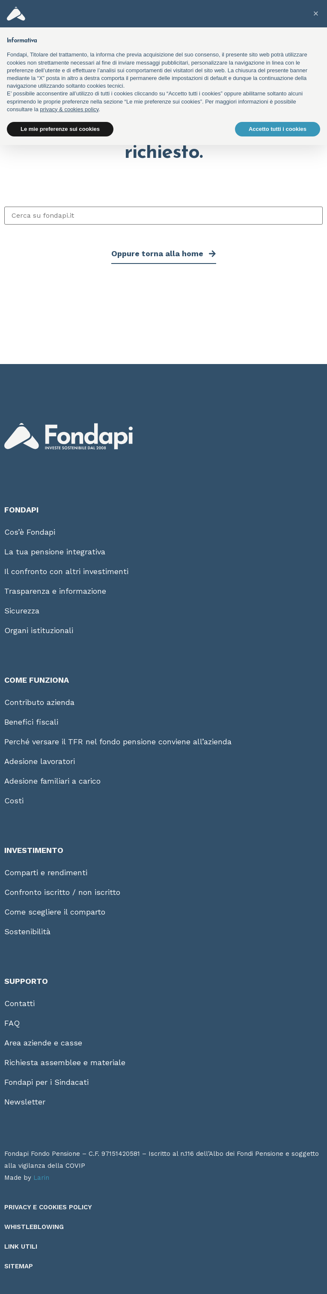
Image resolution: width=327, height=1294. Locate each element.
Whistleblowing (34, 1227)
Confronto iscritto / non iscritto (62, 892)
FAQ (12, 1023)
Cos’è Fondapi (29, 531)
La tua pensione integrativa (54, 551)
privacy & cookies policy (69, 109)
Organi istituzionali (38, 630)
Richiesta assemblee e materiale (64, 1062)
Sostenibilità (27, 931)
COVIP (75, 1166)
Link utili (20, 1246)
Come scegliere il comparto (54, 911)
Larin (41, 1177)
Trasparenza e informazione (55, 590)
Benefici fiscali (31, 721)
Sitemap (18, 1266)
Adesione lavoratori (39, 761)
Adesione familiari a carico (52, 780)
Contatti (19, 1003)
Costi (14, 800)
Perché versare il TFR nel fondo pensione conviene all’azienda (118, 741)
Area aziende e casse (43, 1042)
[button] (316, 14)
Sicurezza (21, 610)
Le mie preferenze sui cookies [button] (60, 129)
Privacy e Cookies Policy (48, 1207)
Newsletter (24, 1101)
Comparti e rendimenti (45, 872)
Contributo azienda (39, 702)
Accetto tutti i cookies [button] (277, 129)
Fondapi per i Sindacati (46, 1082)
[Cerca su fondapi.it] (163, 216)
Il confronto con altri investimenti (66, 571)
